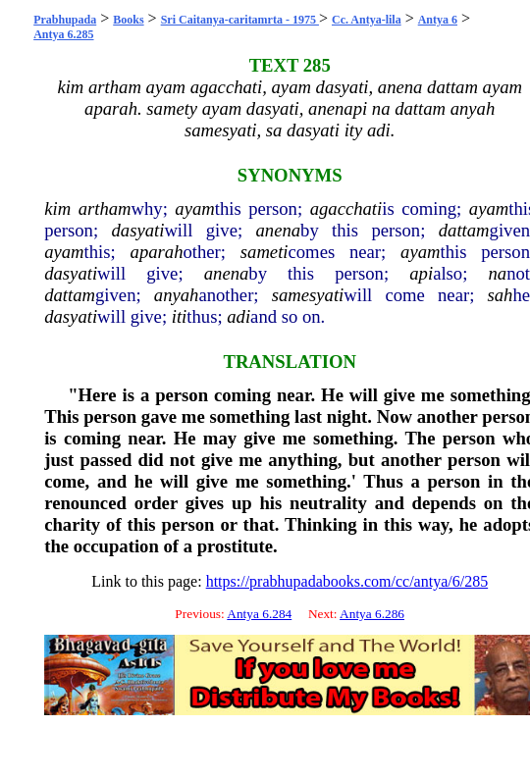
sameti (264, 251)
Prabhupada (64, 19)
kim (57, 208)
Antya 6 (437, 19)
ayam (194, 208)
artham (105, 208)
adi (238, 316)
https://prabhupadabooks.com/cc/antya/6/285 (347, 581)
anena (277, 230)
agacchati (346, 208)
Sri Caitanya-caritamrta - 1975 (240, 19)
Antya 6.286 (372, 613)
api (421, 273)
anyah (176, 295)
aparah (157, 251)
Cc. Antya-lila (366, 19)
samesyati (308, 295)
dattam (464, 230)
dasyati (137, 230)
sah (499, 295)
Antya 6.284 (259, 613)
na (498, 273)
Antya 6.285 (63, 34)
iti (179, 316)
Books (128, 19)
